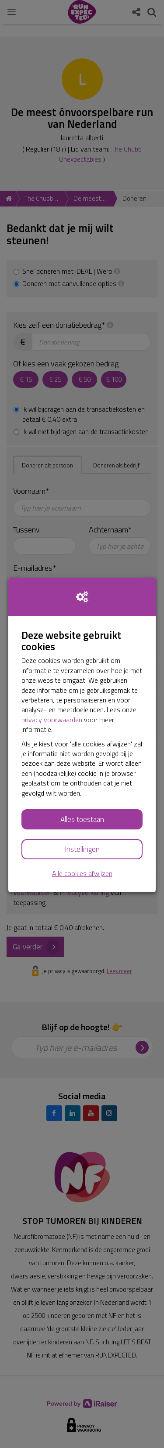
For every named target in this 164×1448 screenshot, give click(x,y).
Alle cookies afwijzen (82, 874)
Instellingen (82, 849)
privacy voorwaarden (51, 719)
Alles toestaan (82, 819)
